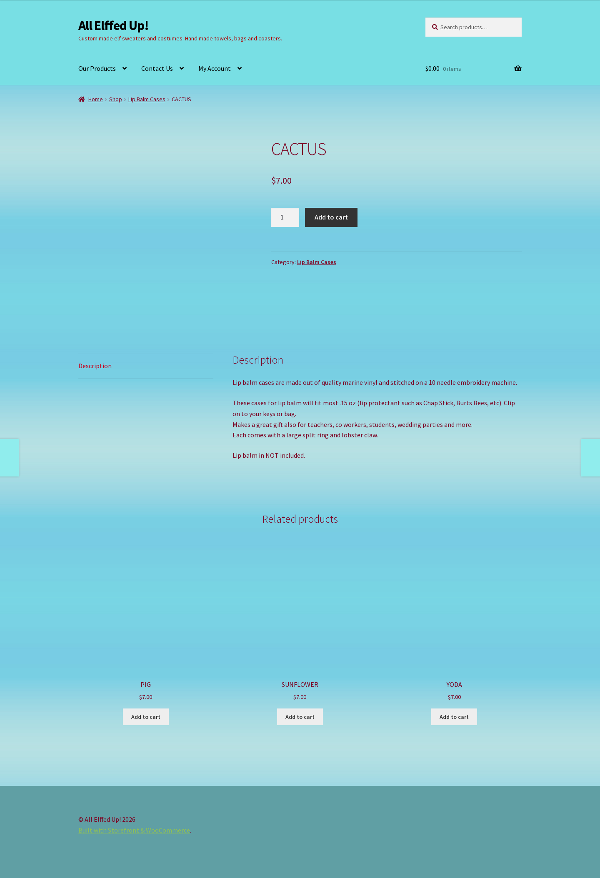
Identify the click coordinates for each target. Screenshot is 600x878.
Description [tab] (95, 366)
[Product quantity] (285, 217)
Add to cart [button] (145, 717)
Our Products (97, 68)
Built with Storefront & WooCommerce (134, 830)
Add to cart (331, 217)
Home (95, 99)
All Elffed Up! (113, 25)
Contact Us (157, 68)
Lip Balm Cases (146, 99)
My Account (214, 68)
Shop (115, 99)
